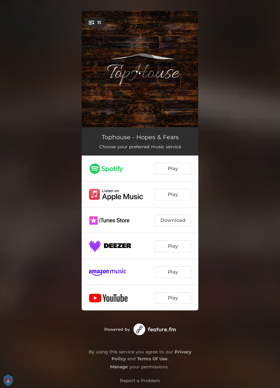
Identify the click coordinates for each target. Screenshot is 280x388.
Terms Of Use (152, 358)
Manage (119, 366)
